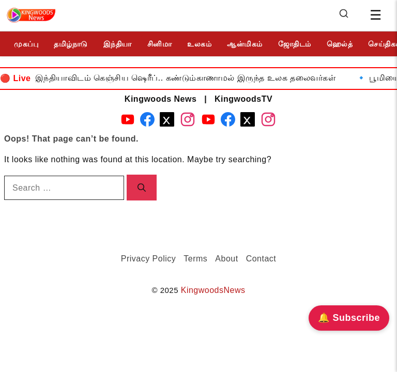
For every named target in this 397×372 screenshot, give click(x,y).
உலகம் (199, 44)
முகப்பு (26, 44)
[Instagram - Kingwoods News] (187, 121)
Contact (261, 258)
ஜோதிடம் (294, 44)
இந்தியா (117, 44)
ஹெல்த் (340, 44)
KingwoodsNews (213, 290)
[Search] (344, 16)
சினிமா (159, 44)
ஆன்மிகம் (245, 44)
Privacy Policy (148, 258)
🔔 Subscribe (349, 318)
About (226, 258)
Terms (195, 258)
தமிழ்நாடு (71, 44)
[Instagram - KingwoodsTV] (268, 121)
